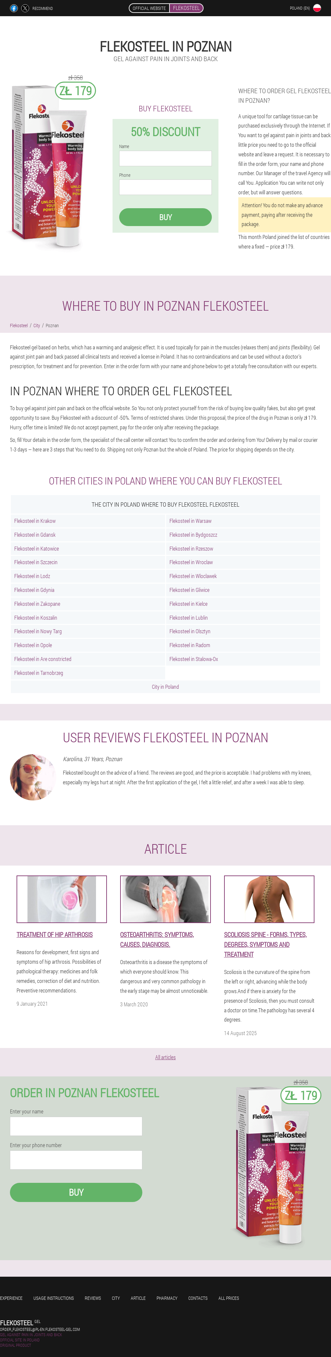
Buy (165, 217)
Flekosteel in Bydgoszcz (193, 534)
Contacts (198, 1298)
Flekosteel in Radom (189, 644)
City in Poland (165, 686)
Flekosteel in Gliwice (189, 589)
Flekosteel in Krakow (35, 520)
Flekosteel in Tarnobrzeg (38, 672)
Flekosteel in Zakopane (37, 603)
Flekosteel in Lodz (32, 575)
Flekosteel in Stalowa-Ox (193, 658)
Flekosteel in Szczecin (36, 562)
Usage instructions (53, 1298)
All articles (165, 1057)
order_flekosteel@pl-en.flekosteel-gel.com (40, 1329)
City (116, 1298)
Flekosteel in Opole (33, 644)
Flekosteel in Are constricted (42, 658)
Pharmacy (167, 1298)
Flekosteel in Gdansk (35, 534)
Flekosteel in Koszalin (35, 617)
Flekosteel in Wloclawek (193, 575)
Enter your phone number (36, 1145)
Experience (11, 1298)
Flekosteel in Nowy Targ (38, 631)
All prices (228, 1298)
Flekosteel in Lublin (188, 617)
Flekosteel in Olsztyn (190, 631)
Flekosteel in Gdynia (34, 589)
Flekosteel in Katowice (36, 548)
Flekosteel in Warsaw (190, 520)
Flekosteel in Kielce (188, 603)
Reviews (93, 1298)
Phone (124, 175)
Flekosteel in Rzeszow (191, 548)
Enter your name (26, 1111)
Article (138, 1298)
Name (124, 146)
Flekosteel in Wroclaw (191, 562)
